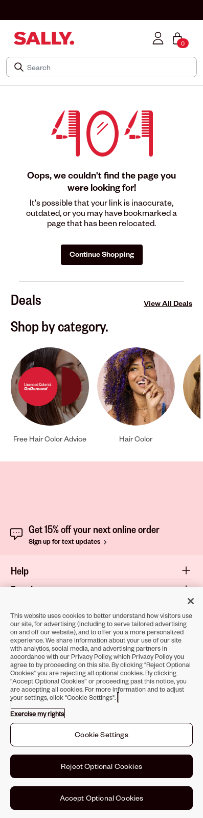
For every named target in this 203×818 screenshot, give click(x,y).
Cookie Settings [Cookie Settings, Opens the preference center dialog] (101, 734)
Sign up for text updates (69, 541)
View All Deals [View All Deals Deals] (168, 303)
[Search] (108, 67)
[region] (101, 702)
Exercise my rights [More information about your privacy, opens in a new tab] (37, 714)
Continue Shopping (102, 254)
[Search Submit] (20, 67)
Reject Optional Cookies (101, 766)
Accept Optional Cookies (102, 798)
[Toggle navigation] (6, 38)
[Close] (190, 601)
